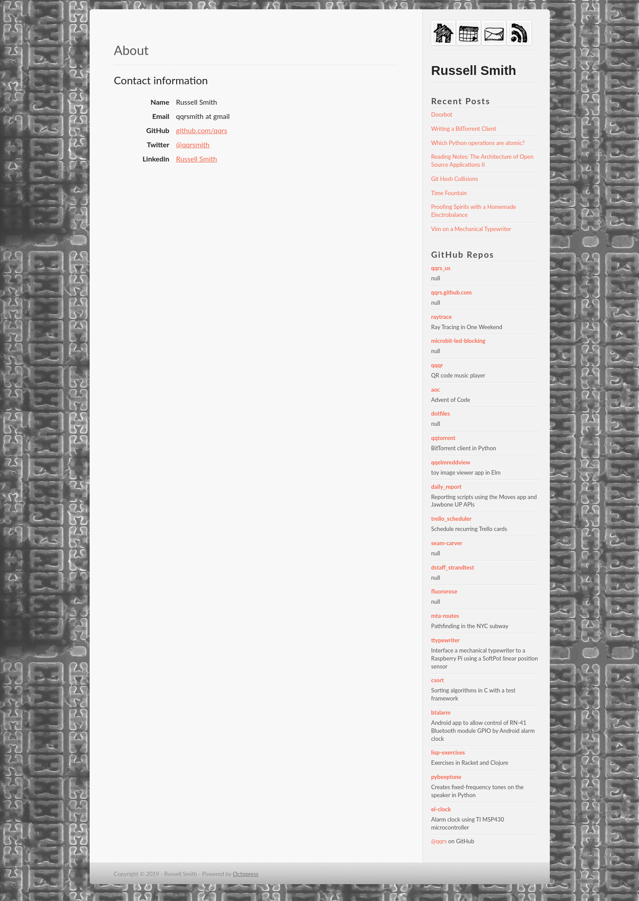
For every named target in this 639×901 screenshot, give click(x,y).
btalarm (441, 712)
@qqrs (439, 841)
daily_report (446, 486)
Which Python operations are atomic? (478, 142)
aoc (435, 389)
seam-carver (446, 543)
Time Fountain (449, 193)
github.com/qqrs (201, 130)
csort (437, 680)
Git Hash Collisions (454, 178)
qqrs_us (441, 267)
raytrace (441, 316)
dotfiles (440, 413)
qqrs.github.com (451, 292)
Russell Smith (196, 158)
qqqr (437, 365)
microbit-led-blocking (458, 340)
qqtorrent (443, 437)
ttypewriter (445, 640)
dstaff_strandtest (452, 567)
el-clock (441, 809)
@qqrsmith (193, 144)
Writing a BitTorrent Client (464, 128)
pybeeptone (446, 776)
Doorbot (442, 114)
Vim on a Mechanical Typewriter (471, 228)
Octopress (246, 873)
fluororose (444, 591)
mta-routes (445, 615)
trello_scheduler (451, 518)
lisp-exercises (448, 752)
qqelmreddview (450, 462)
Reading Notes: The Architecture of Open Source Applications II (483, 160)
